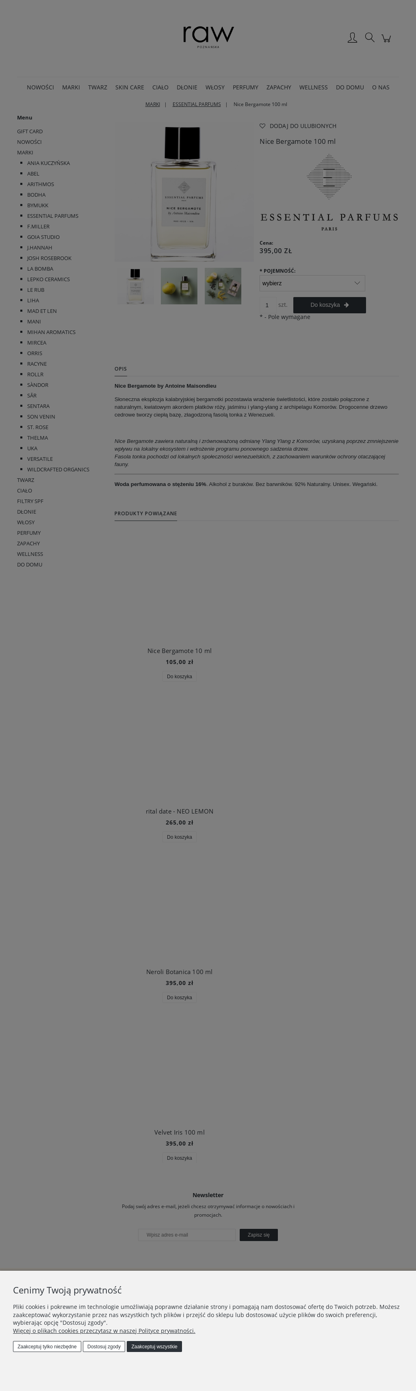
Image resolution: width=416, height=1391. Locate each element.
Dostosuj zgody (104, 1347)
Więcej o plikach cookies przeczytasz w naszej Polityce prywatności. (104, 1331)
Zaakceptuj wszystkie (154, 1347)
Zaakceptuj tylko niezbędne (46, 1347)
